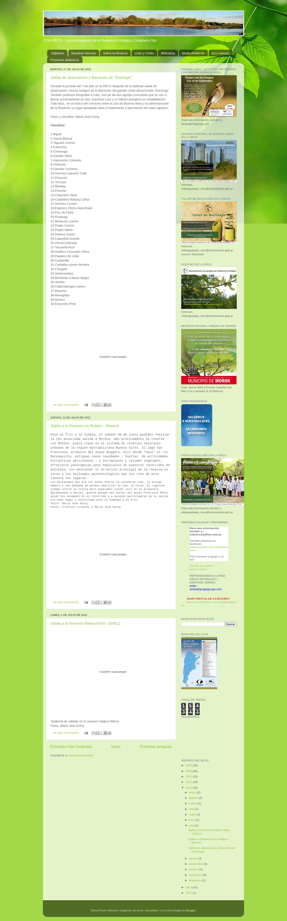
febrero (194, 797)
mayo (193, 814)
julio (192, 825)
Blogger (191, 910)
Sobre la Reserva (115, 53)
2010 (189, 776)
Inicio (115, 746)
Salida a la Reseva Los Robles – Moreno (84, 426)
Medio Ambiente (193, 53)
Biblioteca (168, 53)
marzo (193, 803)
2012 (189, 787)
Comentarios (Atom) (81, 755)
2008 (189, 765)
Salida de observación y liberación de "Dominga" (91, 77)
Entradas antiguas (156, 746)
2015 (189, 892)
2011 (189, 782)
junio (192, 819)
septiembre (196, 863)
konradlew (151, 910)
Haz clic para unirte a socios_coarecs (202, 567)
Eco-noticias (220, 53)
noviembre (196, 875)
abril (192, 809)
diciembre (195, 880)
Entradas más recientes (71, 746)
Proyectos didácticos (64, 60)
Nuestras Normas (83, 53)
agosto (193, 858)
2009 (189, 771)
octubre (194, 869)
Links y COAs (144, 53)
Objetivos (57, 53)
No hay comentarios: (66, 404)
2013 (189, 887)
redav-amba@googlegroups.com (206, 587)
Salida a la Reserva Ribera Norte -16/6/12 (85, 623)
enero (193, 792)
